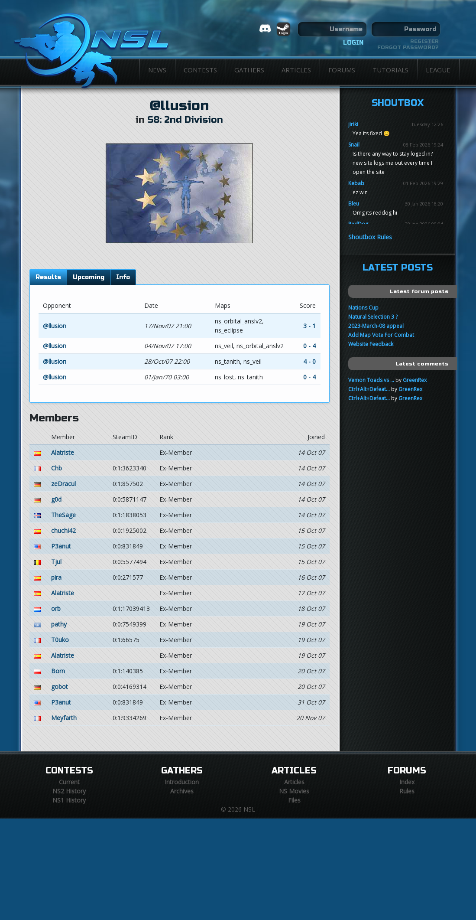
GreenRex (415, 380)
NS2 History (69, 791)
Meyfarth (64, 718)
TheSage (63, 515)
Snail (353, 144)
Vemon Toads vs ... (371, 380)
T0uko (60, 640)
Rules (406, 791)
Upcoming (88, 277)
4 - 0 (309, 361)
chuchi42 (63, 530)
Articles (296, 69)
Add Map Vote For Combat (381, 335)
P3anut (61, 546)
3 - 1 (309, 326)
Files (294, 800)
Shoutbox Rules (370, 237)
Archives (182, 791)
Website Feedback (370, 344)
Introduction (182, 782)
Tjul (56, 562)
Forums (341, 69)
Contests (200, 69)
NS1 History (69, 800)
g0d (56, 499)
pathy (59, 624)
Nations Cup (363, 307)
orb (56, 608)
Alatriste (62, 452)
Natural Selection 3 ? (373, 316)
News (157, 69)
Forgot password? (408, 47)
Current (69, 782)
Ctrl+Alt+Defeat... (369, 389)
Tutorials (390, 69)
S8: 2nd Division (185, 119)
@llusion (179, 106)
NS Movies (294, 791)
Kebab (356, 183)
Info (123, 277)
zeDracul (63, 484)
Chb (56, 468)
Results (48, 277)
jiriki (353, 124)
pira (56, 577)
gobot (59, 686)
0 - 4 (309, 346)
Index (406, 782)
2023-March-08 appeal (376, 326)
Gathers (249, 69)
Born (58, 671)
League (438, 69)
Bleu (353, 203)
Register (424, 41)
